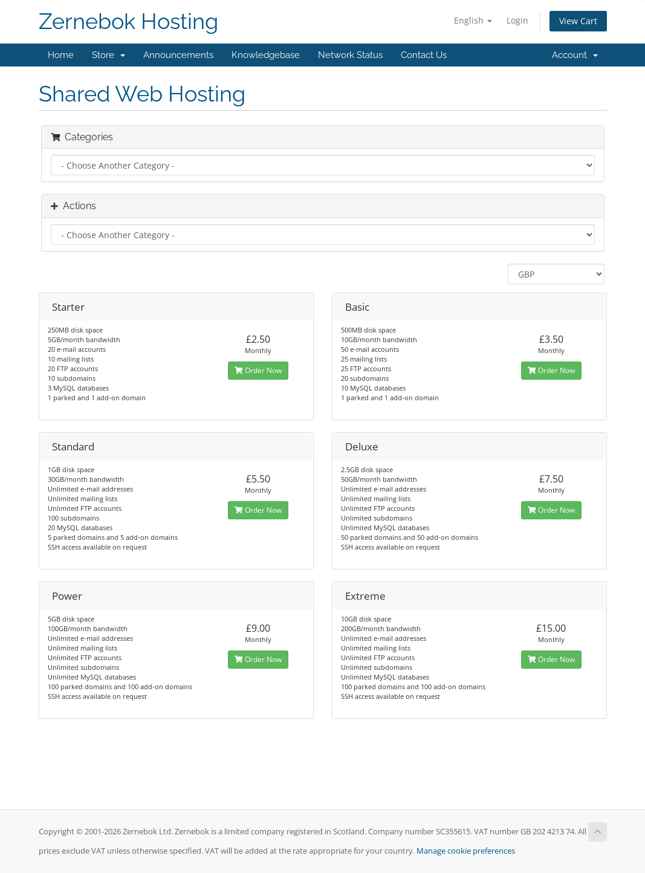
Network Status (350, 55)
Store (108, 55)
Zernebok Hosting (128, 21)
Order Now (258, 370)
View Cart (578, 21)
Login (517, 20)
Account (575, 55)
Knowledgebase (266, 55)
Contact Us (424, 55)
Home (61, 55)
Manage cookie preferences (465, 851)
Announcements (178, 55)
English (473, 20)
